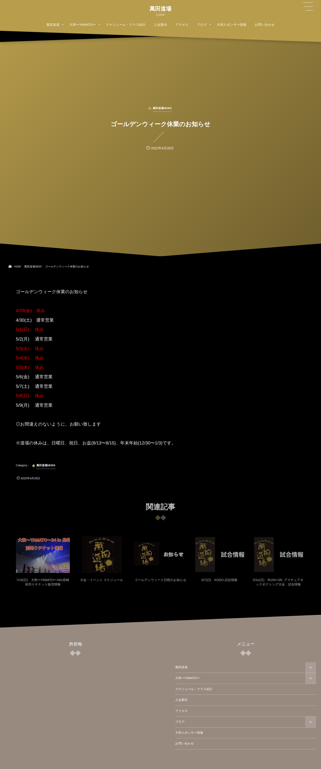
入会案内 (181, 700)
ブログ (180, 721)
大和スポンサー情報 (189, 732)
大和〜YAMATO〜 (187, 678)
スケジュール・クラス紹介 (194, 689)
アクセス (181, 711)
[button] (308, 6)
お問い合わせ (184, 743)
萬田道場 (160, 9)
